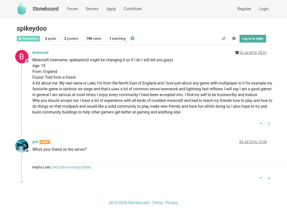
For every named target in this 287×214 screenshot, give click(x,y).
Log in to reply (253, 39)
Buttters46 (41, 53)
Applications (28, 38)
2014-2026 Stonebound (129, 202)
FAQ (55, 167)
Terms (157, 202)
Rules (87, 167)
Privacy (172, 202)
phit (35, 142)
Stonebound (46, 9)
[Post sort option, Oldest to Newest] (223, 39)
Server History (71, 167)
